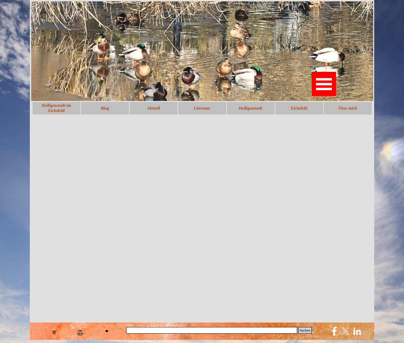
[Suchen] (211, 330)
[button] (54, 332)
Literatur (202, 108)
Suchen (305, 330)
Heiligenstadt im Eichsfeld (56, 108)
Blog (105, 108)
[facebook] (334, 331)
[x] (346, 331)
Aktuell (153, 108)
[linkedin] (357, 331)
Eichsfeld (299, 108)
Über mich (347, 108)
